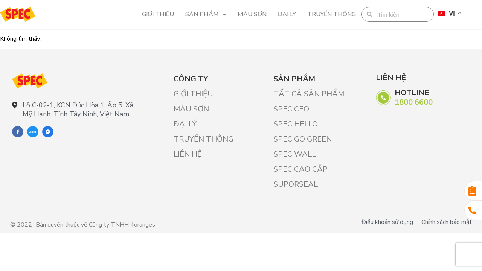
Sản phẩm (205, 14)
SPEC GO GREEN (302, 139)
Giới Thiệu (158, 14)
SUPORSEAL (295, 184)
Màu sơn (252, 14)
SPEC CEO (291, 109)
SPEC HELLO (295, 124)
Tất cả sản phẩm (308, 94)
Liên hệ (188, 154)
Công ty (191, 79)
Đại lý (287, 14)
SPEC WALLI (295, 154)
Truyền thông (331, 14)
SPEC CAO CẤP (300, 169)
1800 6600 (414, 102)
